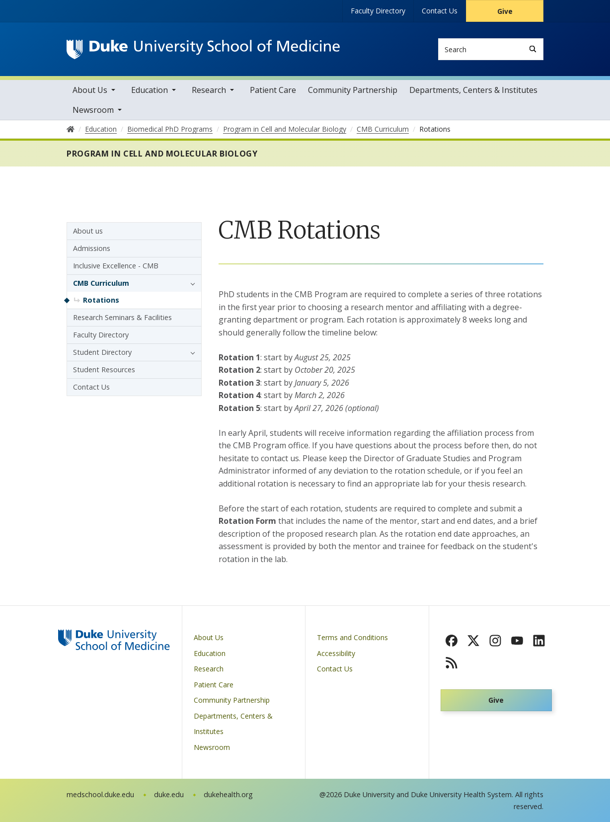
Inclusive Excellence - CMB (115, 265)
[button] (190, 283)
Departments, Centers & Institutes (473, 89)
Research (209, 89)
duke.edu (169, 794)
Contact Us (440, 10)
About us (88, 231)
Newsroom (93, 109)
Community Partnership (352, 89)
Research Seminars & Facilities (122, 317)
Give (505, 11)
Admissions (91, 248)
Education (149, 89)
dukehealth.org (228, 794)
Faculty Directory (378, 10)
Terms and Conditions (352, 637)
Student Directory (102, 352)
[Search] (532, 49)
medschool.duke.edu (100, 794)
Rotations (101, 300)
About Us (90, 89)
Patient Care (273, 89)
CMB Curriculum (101, 283)
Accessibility (336, 653)
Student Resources (104, 369)
